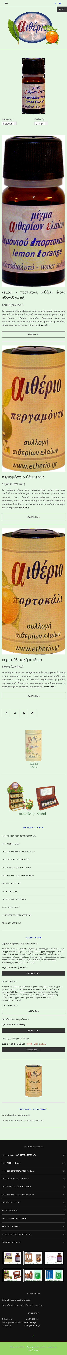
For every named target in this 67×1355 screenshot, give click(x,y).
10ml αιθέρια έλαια (11, 844)
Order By (39, 119)
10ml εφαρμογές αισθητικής (15, 860)
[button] (6, 3)
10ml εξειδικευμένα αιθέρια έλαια (18, 852)
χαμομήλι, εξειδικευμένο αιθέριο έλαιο (19, 943)
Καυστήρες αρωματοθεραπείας (17, 915)
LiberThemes (33, 1350)
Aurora (30, 1346)
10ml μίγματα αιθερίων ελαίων (16, 868)
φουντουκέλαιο (9, 981)
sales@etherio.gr (32, 1325)
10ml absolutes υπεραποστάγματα (19, 836)
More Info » (44, 324)
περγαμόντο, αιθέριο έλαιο (23, 476)
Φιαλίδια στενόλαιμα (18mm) (15, 1019)
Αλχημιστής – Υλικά (11, 883)
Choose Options (33, 973)
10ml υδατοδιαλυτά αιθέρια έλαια (18, 876)
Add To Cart (33, 334)
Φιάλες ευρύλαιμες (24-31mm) (15, 1038)
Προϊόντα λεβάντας (11, 923)
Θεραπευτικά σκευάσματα (14, 899)
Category (7, 119)
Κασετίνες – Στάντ (11, 907)
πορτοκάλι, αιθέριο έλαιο (22, 659)
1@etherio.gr (29, 1322)
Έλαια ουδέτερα (9, 891)
